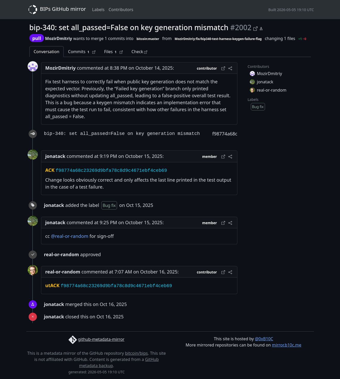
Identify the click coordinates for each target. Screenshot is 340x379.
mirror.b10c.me (286, 345)
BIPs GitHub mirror (56, 9)
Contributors (121, 9)
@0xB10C (264, 339)
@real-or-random (69, 236)
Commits (81, 52)
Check (139, 51)
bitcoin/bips (136, 353)
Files (113, 52)
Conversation (47, 51)
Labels (98, 9)
